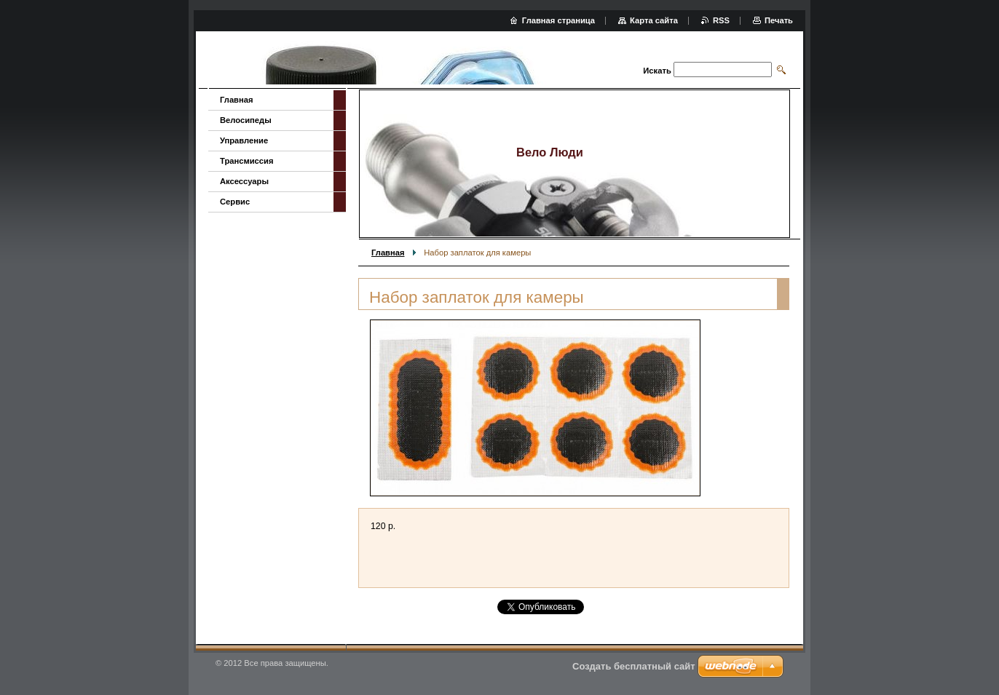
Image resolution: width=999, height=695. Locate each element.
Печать (779, 20)
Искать (657, 70)
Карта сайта (654, 20)
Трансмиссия (246, 160)
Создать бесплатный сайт (633, 666)
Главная (388, 252)
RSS (721, 20)
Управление (244, 140)
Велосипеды (246, 120)
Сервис (235, 201)
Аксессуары (244, 181)
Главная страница (558, 20)
